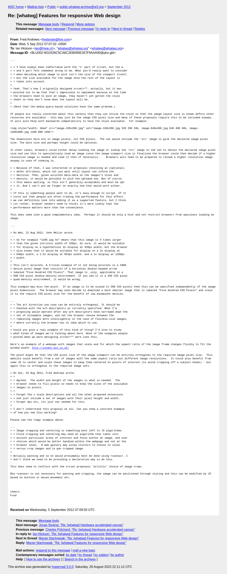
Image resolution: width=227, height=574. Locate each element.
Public (51, 7)
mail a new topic (84, 550)
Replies (140, 28)
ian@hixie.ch (44, 48)
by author (117, 555)
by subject (101, 555)
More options (86, 24)
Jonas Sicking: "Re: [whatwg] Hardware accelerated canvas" (81, 525)
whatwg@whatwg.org (73, 48)
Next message (55, 28)
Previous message (81, 28)
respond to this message (53, 550)
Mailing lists (35, 7)
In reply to (103, 28)
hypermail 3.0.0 (62, 566)
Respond (68, 24)
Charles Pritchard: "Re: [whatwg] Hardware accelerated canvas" (90, 529)
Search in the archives (80, 559)
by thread (85, 555)
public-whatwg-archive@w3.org (82, 7)
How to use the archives (43, 559)
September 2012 (119, 7)
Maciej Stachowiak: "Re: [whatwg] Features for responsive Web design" (89, 538)
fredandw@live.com (56, 39)
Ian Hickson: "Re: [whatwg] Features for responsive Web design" (78, 534)
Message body (49, 24)
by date (71, 555)
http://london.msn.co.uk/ (50, 348)
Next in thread (122, 28)
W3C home (16, 7)
